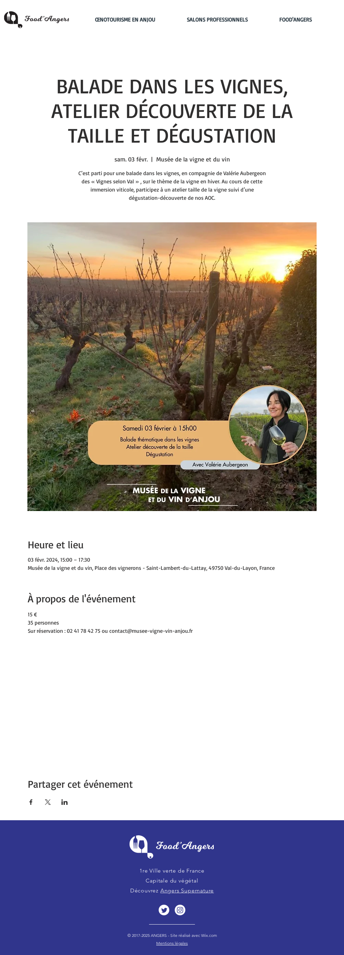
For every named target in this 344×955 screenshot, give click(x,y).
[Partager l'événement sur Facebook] (31, 802)
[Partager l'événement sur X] (48, 802)
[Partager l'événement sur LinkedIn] (64, 802)
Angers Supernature (187, 890)
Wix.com (208, 935)
